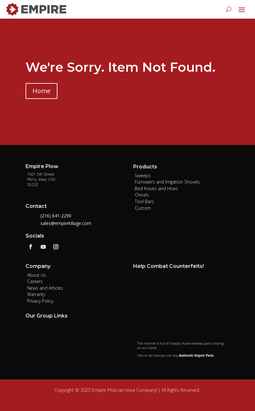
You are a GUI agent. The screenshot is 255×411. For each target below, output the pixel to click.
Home (41, 91)
